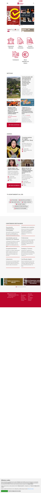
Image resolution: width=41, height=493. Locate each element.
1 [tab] (18, 25)
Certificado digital (26, 259)
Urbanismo (9, 259)
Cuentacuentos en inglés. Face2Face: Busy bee (27, 139)
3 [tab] (20, 25)
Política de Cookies (31, 488)
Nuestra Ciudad (23, 299)
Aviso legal (30, 293)
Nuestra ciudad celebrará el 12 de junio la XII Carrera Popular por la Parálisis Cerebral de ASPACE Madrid (13, 111)
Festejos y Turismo (26, 248)
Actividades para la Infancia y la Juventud (12, 238)
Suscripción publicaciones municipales (10, 229)
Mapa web (30, 299)
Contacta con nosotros (27, 227)
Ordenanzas (24, 238)
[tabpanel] (20, 15)
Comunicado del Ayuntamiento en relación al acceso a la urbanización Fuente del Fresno (27, 81)
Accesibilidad (30, 297)
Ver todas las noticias (14, 124)
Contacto (29, 300)
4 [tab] (21, 25)
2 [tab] (19, 25)
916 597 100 (11, 297)
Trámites (22, 300)
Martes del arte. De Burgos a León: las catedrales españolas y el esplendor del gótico (27, 171)
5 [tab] (22, 25)
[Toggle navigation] (7, 3)
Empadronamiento (11, 248)
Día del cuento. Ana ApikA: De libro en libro (13, 169)
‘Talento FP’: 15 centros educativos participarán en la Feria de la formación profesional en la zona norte (27, 111)
